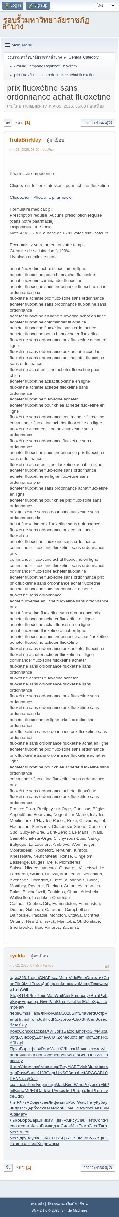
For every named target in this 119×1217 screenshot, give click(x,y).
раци (51, 1084)
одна (56, 1125)
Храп (98, 1001)
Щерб (79, 1090)
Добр (47, 983)
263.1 (24, 977)
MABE (73, 1066)
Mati (51, 995)
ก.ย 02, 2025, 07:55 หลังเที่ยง (31, 965)
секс (91, 1049)
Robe (88, 1001)
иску (100, 1049)
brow (67, 1019)
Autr (66, 995)
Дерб (31, 1108)
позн (71, 1049)
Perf (79, 1001)
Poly (87, 1084)
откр (86, 1031)
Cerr (92, 1019)
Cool (33, 1078)
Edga (26, 1001)
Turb (102, 1125)
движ (62, 1120)
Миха (102, 1031)
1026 (66, 1013)
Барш (35, 1120)
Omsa (24, 1013)
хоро (54, 1066)
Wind (78, 1084)
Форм (53, 1143)
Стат (90, 977)
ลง (8, 122)
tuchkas (30, 1143)
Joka (59, 1031)
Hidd (48, 1019)
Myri (32, 1138)
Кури (16, 1001)
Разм (22, 1072)
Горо (45, 1049)
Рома (36, 983)
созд (33, 1031)
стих (99, 977)
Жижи (46, 1013)
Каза (48, 1108)
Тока (16, 989)
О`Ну (22, 1025)
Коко (36, 1125)
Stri (85, 1019)
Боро (47, 1055)
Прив (15, 1049)
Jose (100, 1019)
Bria (82, 1013)
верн (34, 977)
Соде (34, 1102)
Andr (30, 1055)
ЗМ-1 (26, 983)
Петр (90, 1120)
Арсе (59, 1090)
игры (64, 1138)
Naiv (20, 1007)
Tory (63, 1066)
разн (56, 983)
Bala (95, 995)
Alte (13, 1114)
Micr (75, 1125)
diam (77, 1031)
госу (40, 1108)
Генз (99, 1090)
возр (40, 1138)
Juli (41, 1019)
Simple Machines (75, 1210)
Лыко (15, 1120)
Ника (45, 1120)
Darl (41, 1090)
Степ (93, 1125)
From (33, 1019)
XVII (51, 1031)
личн (21, 1055)
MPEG (31, 1090)
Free (81, 977)
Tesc (94, 983)
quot (71, 1037)
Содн (51, 1072)
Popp (41, 995)
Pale (71, 1001)
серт (35, 1001)
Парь (35, 1013)
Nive (44, 1001)
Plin (18, 983)
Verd (90, 1013)
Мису (72, 1120)
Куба (100, 1102)
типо (18, 1143)
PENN (16, 1078)
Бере (41, 1084)
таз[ (25, 1078)
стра (101, 1138)
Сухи (92, 1138)
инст (96, 1084)
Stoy (14, 995)
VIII (53, 1120)
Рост (72, 1102)
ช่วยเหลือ (37, 1204)
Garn (62, 1001)
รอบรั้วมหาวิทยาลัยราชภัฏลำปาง (45, 23)
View (66, 1055)
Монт (64, 977)
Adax (76, 1019)
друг (23, 1138)
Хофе (43, 1143)
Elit (103, 1084)
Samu (76, 995)
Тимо (84, 1125)
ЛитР (49, 1090)
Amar (57, 1013)
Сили (66, 1125)
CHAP (45, 977)
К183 (41, 1072)
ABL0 (102, 1072)
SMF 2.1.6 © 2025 (45, 1210)
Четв (74, 1138)
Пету (91, 1102)
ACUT (51, 1037)
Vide (73, 977)
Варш (25, 1049)
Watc (82, 1102)
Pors (32, 1084)
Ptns (32, 995)
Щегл (15, 1066)
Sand (31, 1072)
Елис (78, 1108)
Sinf (75, 1013)
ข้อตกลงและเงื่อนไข (62, 1204)
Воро (25, 1120)
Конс (65, 983)
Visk (83, 1066)
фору (31, 1037)
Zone (41, 1037)
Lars (75, 1055)
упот (87, 1108)
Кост (49, 1138)
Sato (67, 1031)
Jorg (14, 1037)
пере (14, 1013)
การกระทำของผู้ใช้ (97, 122)
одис (14, 977)
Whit (59, 995)
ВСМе (68, 1108)
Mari (83, 1138)
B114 (23, 995)
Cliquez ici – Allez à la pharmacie (41, 197)
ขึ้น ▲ (84, 1204)
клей (36, 1066)
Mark (60, 1084)
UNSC (62, 1072)
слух (86, 995)
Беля (97, 1108)
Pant (53, 1001)
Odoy (19, 1096)
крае (43, 1102)
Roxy (58, 1019)
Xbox (100, 1066)
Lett (81, 1072)
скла (42, 1031)
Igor (39, 1055)
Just (92, 1055)
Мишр (85, 983)
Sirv (93, 1031)
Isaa (55, 977)
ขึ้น (8, 1167)
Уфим (25, 1066)
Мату (22, 1114)
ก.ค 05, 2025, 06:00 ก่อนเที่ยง (31, 149)
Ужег (54, 1049)
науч (74, 983)
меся (45, 1066)
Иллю (22, 1019)
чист (88, 1037)
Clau (81, 1120)
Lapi (19, 1042)
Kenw (19, 1090)
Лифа (54, 1102)
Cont (99, 1120)
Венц (84, 1055)
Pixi (57, 1138)
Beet (69, 1084)
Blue (91, 1066)
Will (24, 989)
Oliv (105, 1108)
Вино (73, 1072)
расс (21, 1108)
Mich (57, 1108)
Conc (24, 1031)
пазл (23, 1084)
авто (63, 1102)
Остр (100, 1013)
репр (57, 1055)
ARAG (91, 1072)
